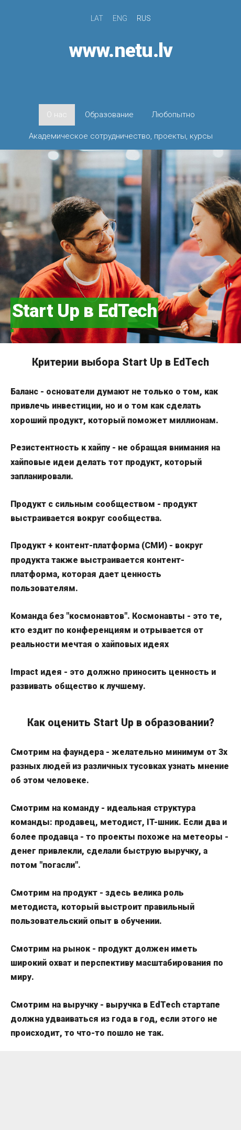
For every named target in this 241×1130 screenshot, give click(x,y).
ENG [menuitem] (120, 18)
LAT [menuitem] (97, 18)
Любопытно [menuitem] (173, 114)
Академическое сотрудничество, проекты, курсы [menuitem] (121, 136)
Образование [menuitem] (109, 114)
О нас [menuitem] (57, 114)
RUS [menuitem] (144, 18)
